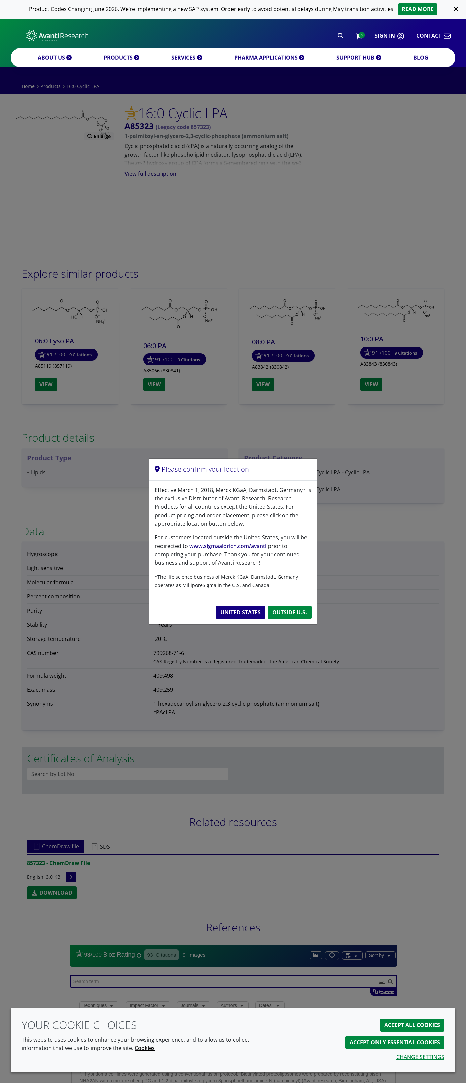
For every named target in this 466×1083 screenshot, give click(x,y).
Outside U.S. (289, 612)
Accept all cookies (412, 1025)
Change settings (420, 1057)
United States (240, 612)
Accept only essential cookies (395, 1042)
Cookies (145, 1048)
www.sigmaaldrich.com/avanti (227, 546)
